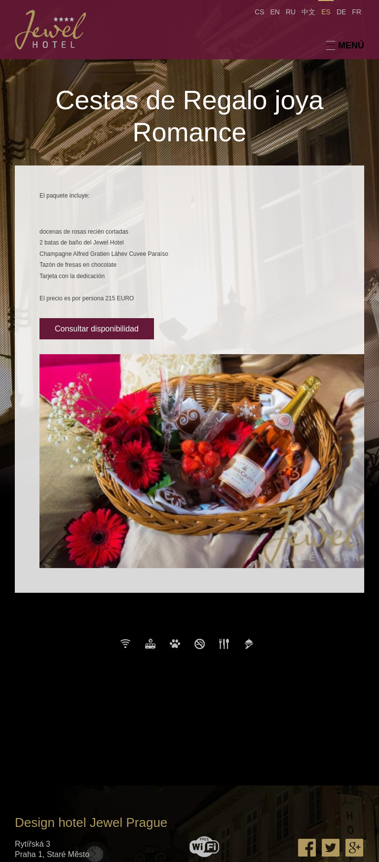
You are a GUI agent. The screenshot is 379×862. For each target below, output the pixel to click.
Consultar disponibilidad (97, 329)
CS (259, 12)
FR (356, 12)
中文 (308, 12)
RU (291, 12)
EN (275, 12)
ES (326, 12)
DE (341, 12)
